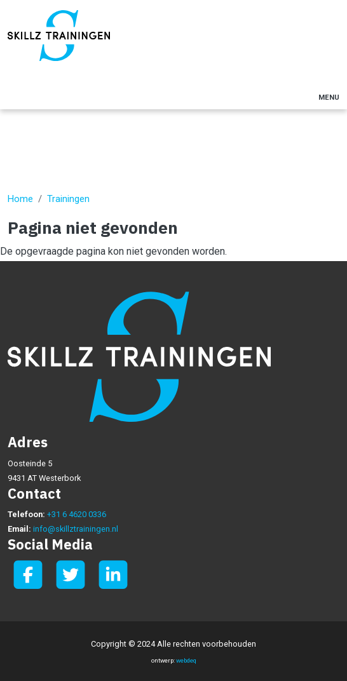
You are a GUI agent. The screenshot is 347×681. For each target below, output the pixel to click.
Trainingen (68, 199)
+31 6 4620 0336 (76, 514)
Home (20, 199)
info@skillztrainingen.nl (75, 529)
